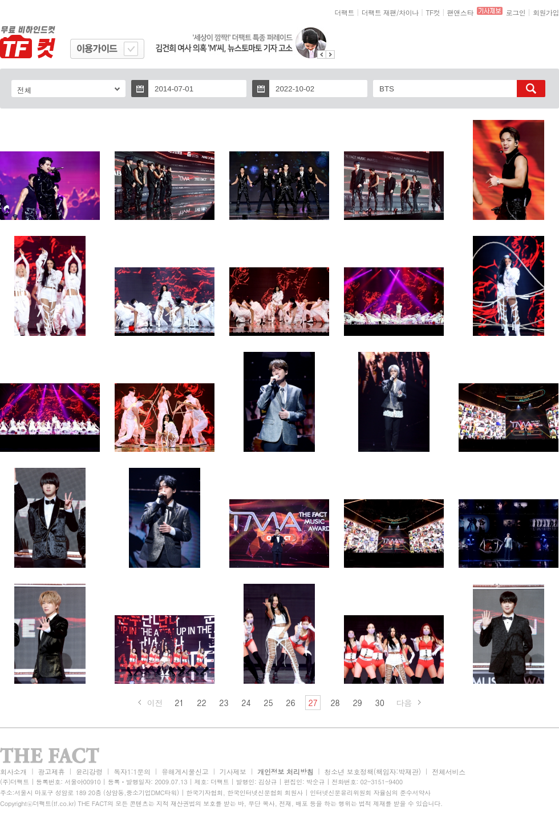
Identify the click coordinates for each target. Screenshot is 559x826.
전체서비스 (448, 771)
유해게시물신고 (184, 771)
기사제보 (233, 771)
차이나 (409, 12)
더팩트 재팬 (379, 12)
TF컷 (433, 12)
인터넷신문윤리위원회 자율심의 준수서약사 (370, 792)
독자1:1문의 (132, 771)
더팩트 (345, 12)
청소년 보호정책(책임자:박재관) (373, 771)
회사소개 (13, 771)
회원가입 (546, 12)
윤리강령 (89, 771)
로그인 (516, 12)
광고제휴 (51, 771)
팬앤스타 (460, 12)
